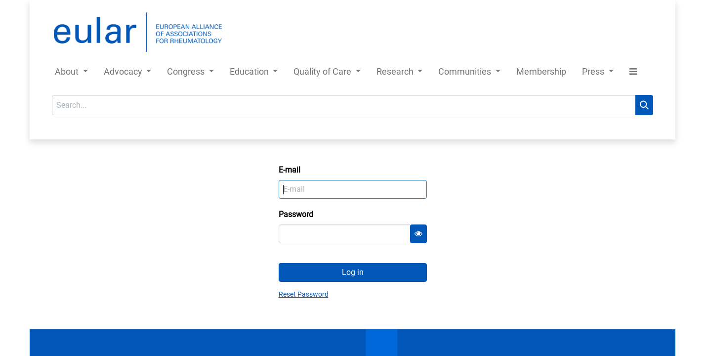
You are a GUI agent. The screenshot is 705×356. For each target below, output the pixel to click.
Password (296, 214)
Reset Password (304, 294)
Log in (353, 272)
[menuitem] (541, 73)
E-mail (289, 170)
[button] (633, 73)
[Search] (644, 105)
